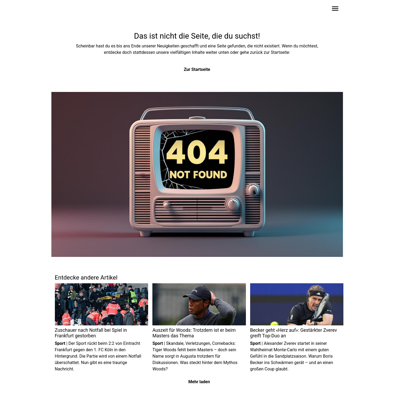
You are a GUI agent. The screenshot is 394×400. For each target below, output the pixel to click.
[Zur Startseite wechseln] (67, 9)
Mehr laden (199, 381)
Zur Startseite (197, 69)
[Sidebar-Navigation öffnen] (335, 9)
